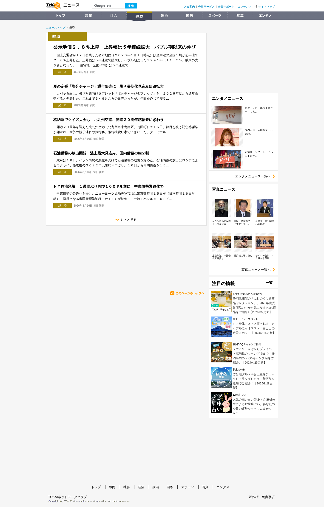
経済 (141, 487)
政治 (155, 487)
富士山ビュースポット (245, 319)
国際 (170, 487)
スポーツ (187, 487)
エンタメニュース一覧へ (256, 176)
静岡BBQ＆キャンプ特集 (247, 344)
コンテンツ (244, 6)
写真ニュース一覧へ (260, 270)
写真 (205, 487)
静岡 (112, 487)
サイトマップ (265, 6)
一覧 (269, 283)
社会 (126, 487)
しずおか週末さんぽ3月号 (247, 293)
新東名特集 (239, 369)
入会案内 (189, 6)
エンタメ (222, 487)
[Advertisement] (90, 257)
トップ (96, 487)
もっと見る (160, 220)
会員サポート (226, 6)
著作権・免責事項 (262, 497)
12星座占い (239, 394)
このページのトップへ (187, 293)
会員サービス (206, 6)
